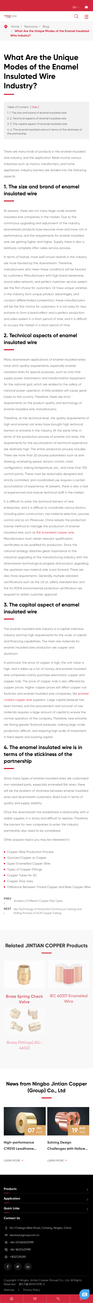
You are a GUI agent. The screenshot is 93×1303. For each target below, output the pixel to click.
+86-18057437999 (20, 1249)
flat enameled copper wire (55, 532)
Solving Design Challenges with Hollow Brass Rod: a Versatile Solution (66, 1146)
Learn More (14, 1160)
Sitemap (9, 1289)
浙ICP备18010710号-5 (32, 1284)
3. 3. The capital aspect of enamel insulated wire (37, 124)
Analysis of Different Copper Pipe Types (38, 899)
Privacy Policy (31, 1289)
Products (10, 1189)
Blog (46, 26)
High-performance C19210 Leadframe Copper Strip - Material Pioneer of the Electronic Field (24, 1146)
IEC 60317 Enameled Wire (68, 996)
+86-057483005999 (22, 1242)
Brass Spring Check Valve (24, 997)
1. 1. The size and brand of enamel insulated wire (37, 112)
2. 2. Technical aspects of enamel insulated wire (36, 118)
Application (12, 1198)
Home (15, 26)
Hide (34, 107)
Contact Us (12, 1218)
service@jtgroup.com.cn (24, 1235)
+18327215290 (18, 1256)
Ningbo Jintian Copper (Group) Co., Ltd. (45, 1280)
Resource (31, 26)
